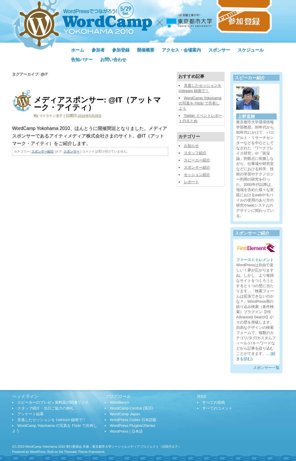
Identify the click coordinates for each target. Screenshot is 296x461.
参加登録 (121, 50)
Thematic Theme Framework (84, 451)
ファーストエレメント (255, 260)
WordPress (37, 451)
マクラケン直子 (51, 115)
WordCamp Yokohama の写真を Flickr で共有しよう (200, 103)
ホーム (77, 50)
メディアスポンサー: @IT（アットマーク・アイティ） (97, 103)
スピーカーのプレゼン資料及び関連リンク (53, 402)
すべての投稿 (213, 402)
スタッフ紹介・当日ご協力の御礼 (45, 408)
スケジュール (251, 50)
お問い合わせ (113, 59)
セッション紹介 (197, 174)
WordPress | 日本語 (126, 431)
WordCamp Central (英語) (131, 408)
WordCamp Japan (125, 414)
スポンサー (219, 50)
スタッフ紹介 (195, 153)
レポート (191, 182)
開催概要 (145, 50)
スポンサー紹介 (43, 151)
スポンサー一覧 (266, 368)
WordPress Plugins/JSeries (132, 425)
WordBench (120, 402)
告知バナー (82, 59)
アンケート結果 (30, 414)
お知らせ (191, 146)
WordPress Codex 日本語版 (133, 420)
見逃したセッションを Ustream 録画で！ (51, 420)
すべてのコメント (217, 408)
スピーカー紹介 (197, 160)
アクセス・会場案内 (181, 50)
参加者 (98, 50)
